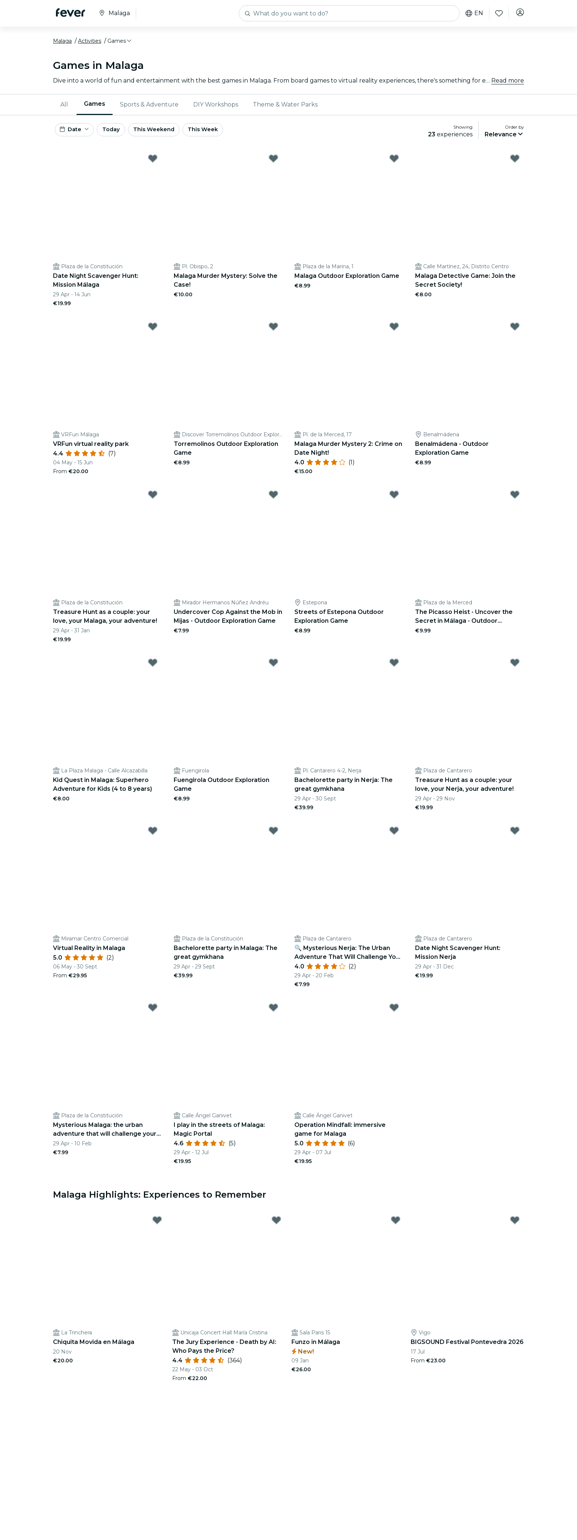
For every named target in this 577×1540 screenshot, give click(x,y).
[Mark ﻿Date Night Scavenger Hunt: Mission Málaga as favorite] (152, 166)
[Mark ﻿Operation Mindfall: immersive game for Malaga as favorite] (394, 1015)
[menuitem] (65, 108)
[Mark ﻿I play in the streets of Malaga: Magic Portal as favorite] (273, 1015)
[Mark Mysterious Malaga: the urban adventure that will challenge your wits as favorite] (152, 1015)
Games (94, 108)
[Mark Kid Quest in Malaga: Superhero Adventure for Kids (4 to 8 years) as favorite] (152, 670)
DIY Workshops (215, 108)
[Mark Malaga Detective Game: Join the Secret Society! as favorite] (515, 166)
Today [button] (122, 135)
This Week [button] (228, 135)
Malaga (62, 45)
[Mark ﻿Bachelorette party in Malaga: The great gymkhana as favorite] (273, 838)
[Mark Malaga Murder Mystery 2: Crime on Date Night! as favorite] (394, 334)
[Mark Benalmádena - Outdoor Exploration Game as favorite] (515, 334)
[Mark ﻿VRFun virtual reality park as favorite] (152, 334)
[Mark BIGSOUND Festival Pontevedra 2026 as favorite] (515, 1228)
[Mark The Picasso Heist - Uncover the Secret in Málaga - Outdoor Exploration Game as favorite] (515, 502)
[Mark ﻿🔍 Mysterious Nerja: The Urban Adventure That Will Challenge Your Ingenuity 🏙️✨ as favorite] (394, 838)
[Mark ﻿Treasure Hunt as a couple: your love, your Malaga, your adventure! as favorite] (152, 502)
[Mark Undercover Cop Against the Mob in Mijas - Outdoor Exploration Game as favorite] (273, 502)
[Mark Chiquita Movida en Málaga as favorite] (157, 1228)
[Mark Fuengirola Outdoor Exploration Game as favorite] (273, 670)
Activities (89, 45)
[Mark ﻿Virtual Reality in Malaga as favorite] (152, 838)
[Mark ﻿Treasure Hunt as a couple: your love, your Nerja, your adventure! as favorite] (515, 670)
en (472, 13)
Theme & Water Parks (285, 108)
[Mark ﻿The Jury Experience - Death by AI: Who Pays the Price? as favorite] (276, 1228)
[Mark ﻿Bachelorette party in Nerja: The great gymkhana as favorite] (394, 670)
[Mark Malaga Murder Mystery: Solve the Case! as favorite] (273, 166)
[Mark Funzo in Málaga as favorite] (395, 1228)
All (64, 108)
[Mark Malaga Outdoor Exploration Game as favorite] (394, 166)
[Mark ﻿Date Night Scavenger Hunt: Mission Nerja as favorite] (515, 838)
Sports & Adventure (149, 108)
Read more (507, 84)
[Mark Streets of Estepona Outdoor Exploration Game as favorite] (394, 502)
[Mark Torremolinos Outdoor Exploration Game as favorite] (273, 334)
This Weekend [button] (174, 135)
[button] (119, 45)
